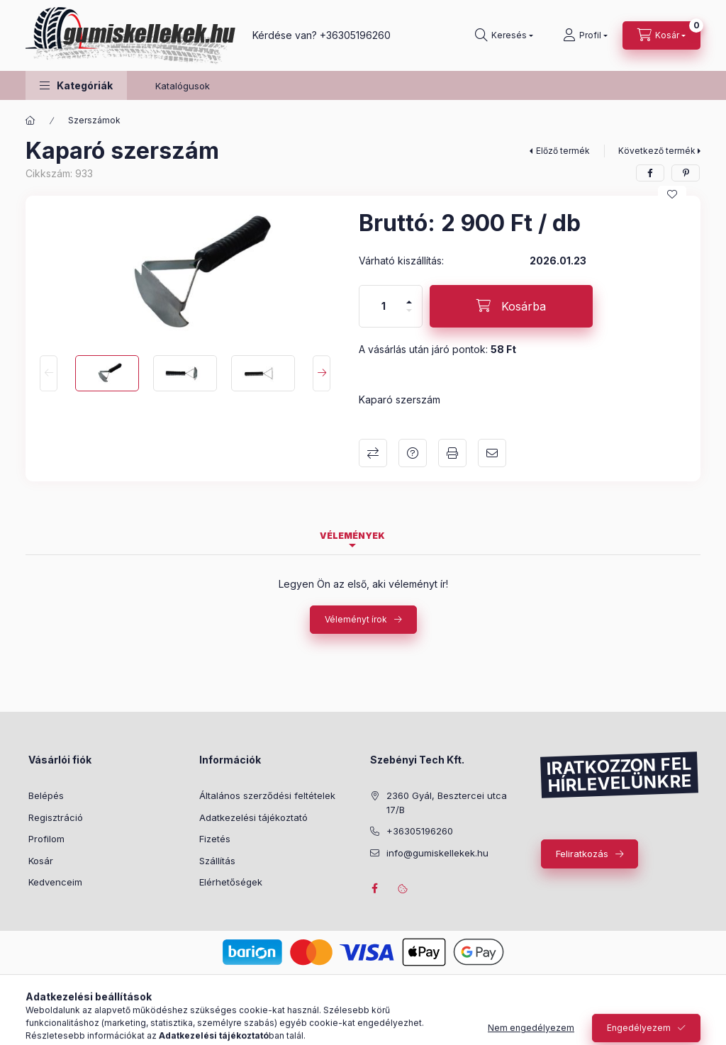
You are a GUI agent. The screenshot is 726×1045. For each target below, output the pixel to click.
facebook (374, 888)
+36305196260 (355, 35)
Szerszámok (94, 120)
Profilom (46, 838)
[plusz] (409, 296)
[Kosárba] (511, 306)
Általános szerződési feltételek (267, 795)
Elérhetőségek (230, 882)
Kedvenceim (55, 882)
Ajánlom (492, 453)
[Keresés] (504, 35)
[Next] (321, 373)
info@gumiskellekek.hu (437, 853)
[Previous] (48, 373)
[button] (76, 85)
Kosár (40, 860)
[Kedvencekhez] (672, 194)
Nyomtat (452, 453)
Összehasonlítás (373, 453)
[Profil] (585, 35)
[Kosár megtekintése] (661, 35)
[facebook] (650, 172)
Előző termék (563, 150)
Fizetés (214, 838)
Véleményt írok (356, 619)
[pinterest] (685, 172)
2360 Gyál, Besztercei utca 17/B (446, 802)
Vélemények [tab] (352, 535)
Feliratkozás (582, 853)
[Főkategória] (30, 120)
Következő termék (657, 150)
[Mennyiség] (383, 306)
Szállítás (217, 860)
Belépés (46, 795)
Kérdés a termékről (412, 453)
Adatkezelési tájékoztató (253, 817)
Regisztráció (55, 817)
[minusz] (409, 316)
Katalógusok (182, 85)
